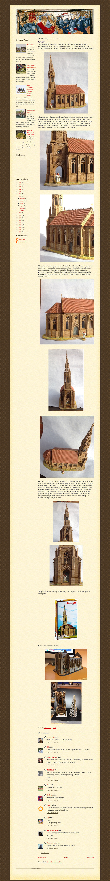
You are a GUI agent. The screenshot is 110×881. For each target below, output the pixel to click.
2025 (20, 184)
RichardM (50, 770)
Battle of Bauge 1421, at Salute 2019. (31, 132)
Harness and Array (30, 11)
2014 (20, 217)
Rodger (49, 795)
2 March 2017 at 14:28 (52, 752)
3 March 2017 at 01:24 (52, 800)
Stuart (49, 805)
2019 (20, 194)
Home (66, 857)
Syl (48, 818)
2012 (20, 222)
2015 (20, 215)
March (22, 208)
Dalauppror (51, 843)
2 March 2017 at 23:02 (52, 780)
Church (22, 210)
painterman (22, 242)
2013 (20, 220)
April (22, 205)
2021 (20, 189)
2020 (20, 191)
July (21, 203)
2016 (20, 213)
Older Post (90, 857)
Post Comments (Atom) (55, 862)
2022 (20, 187)
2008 (20, 232)
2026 (20, 182)
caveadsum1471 (52, 830)
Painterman (22, 239)
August (22, 201)
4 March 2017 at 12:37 (52, 825)
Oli (48, 747)
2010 (20, 227)
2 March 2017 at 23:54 (52, 790)
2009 (20, 229)
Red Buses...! (31, 44)
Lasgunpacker (52, 757)
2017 (20, 196)
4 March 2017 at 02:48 (52, 813)
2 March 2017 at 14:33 (52, 765)
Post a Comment (45, 853)
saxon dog (50, 737)
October (22, 198)
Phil (48, 785)
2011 (20, 224)
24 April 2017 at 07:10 (52, 848)
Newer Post (42, 857)
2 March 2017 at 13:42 (52, 742)
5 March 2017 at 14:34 (52, 838)
